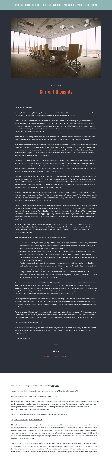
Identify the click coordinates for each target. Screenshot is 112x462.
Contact (94, 5)
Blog (87, 5)
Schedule (36, 5)
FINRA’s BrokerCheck (59, 414)
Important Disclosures (20, 420)
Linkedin (65, 356)
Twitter (56, 356)
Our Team (47, 5)
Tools (27, 5)
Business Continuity (36, 420)
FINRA (57, 386)
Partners (57, 5)
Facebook (47, 356)
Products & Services (73, 5)
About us (19, 5)
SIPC (52, 386)
